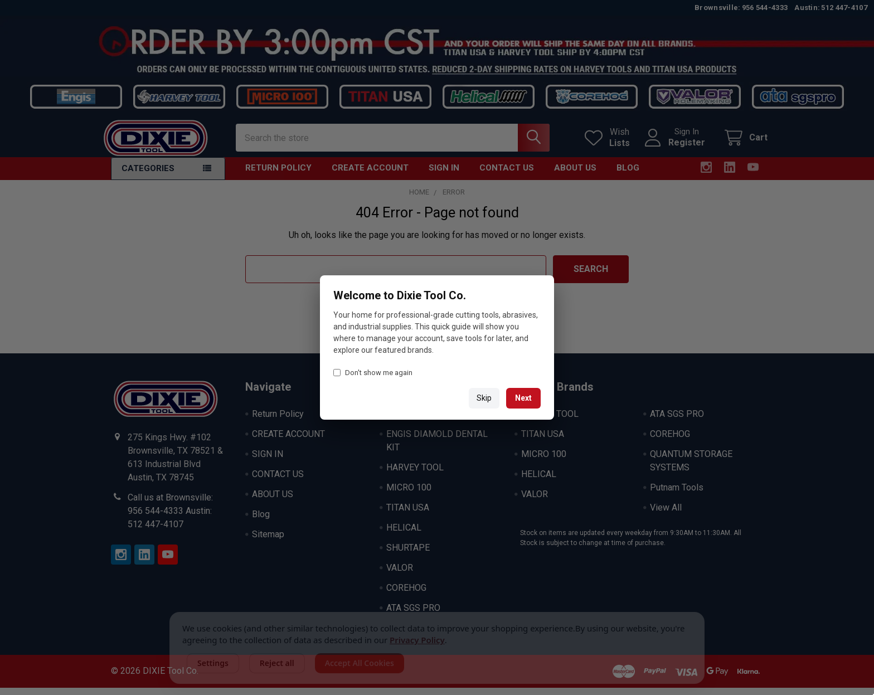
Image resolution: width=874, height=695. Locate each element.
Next (523, 397)
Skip (484, 397)
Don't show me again (372, 372)
